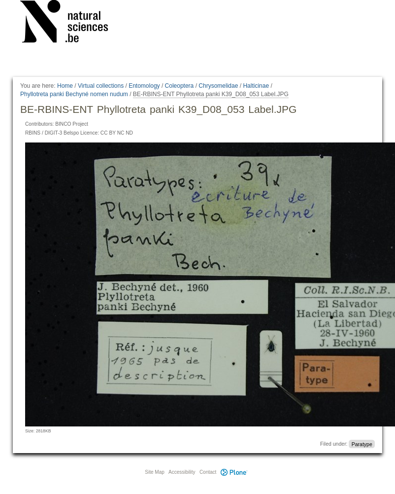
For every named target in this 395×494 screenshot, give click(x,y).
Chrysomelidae (218, 85)
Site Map (154, 472)
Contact (207, 472)
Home (65, 85)
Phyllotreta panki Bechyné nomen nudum (74, 94)
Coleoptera (179, 85)
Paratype (362, 444)
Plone (234, 472)
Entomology (144, 85)
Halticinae (256, 85)
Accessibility (181, 472)
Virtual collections (101, 85)
